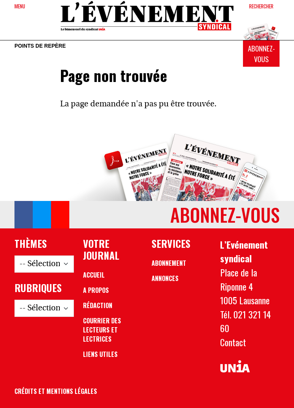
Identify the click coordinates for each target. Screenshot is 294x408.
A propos (96, 290)
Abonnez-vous (261, 53)
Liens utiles (100, 354)
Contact (233, 342)
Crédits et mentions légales (55, 391)
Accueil (94, 274)
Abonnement (169, 263)
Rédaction (97, 305)
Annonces (165, 278)
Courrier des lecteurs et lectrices (102, 330)
